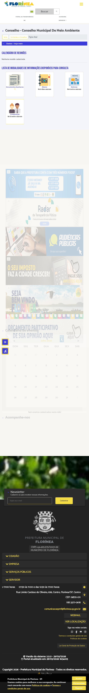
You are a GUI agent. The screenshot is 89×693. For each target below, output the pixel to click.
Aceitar (79, 678)
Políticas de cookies (78, 638)
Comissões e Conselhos (18, 37)
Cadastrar (64, 501)
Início (5, 37)
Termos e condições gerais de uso (73, 636)
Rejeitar (79, 688)
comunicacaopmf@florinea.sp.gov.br (62, 609)
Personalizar (79, 683)
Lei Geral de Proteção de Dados (72, 646)
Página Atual (33, 37)
